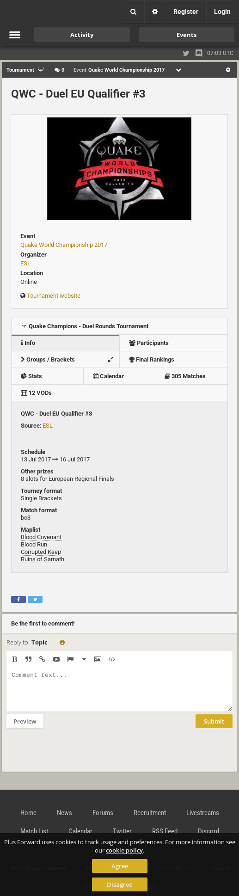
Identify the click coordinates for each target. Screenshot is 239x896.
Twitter (122, 831)
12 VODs (36, 392)
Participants (149, 342)
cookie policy (124, 850)
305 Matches (185, 376)
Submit (214, 728)
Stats (31, 376)
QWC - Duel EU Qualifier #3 (78, 93)
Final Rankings (151, 359)
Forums (102, 813)
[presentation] (76, 756)
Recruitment (150, 813)
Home (28, 813)
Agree (119, 866)
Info (28, 342)
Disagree (119, 884)
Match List (34, 831)
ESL (25, 263)
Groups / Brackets (69, 359)
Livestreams (202, 813)
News (64, 813)
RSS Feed (165, 831)
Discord (208, 831)
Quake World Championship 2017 (63, 244)
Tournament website (53, 295)
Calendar (108, 376)
